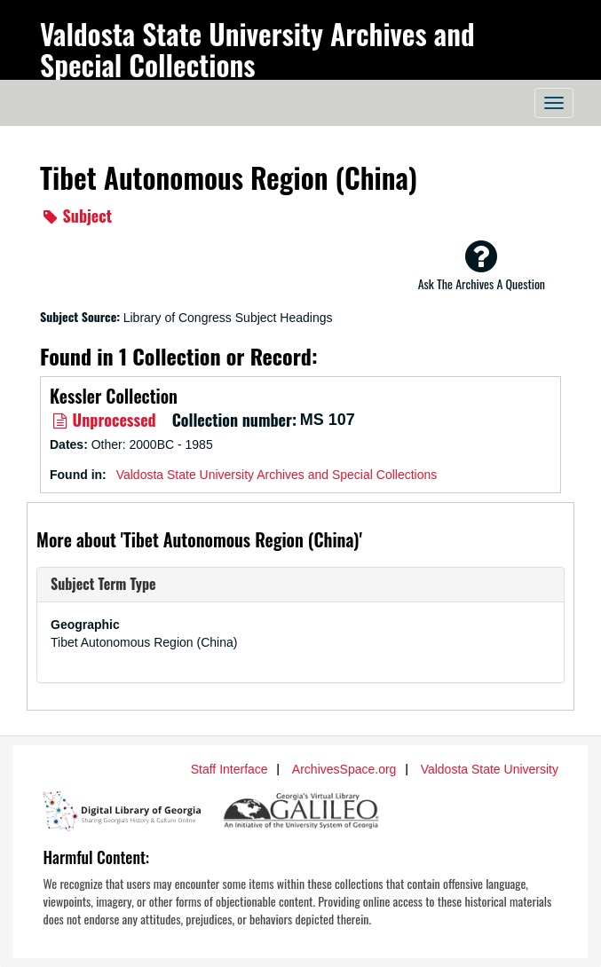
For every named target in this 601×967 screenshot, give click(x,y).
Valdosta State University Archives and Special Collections (257, 48)
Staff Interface (229, 769)
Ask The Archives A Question (481, 265)
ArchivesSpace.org (344, 769)
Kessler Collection (114, 395)
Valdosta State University (489, 769)
